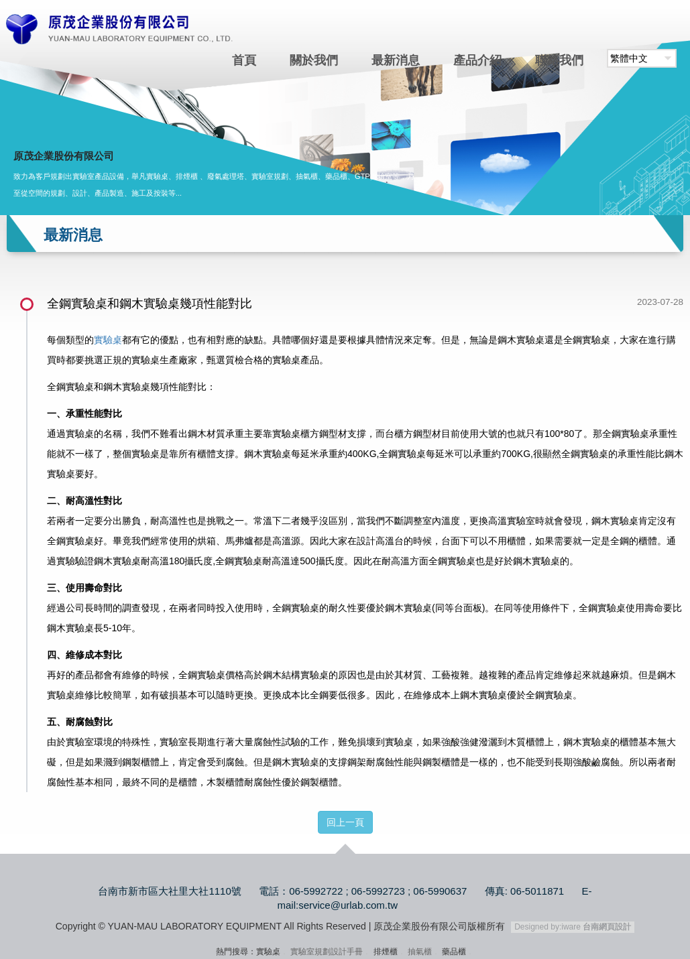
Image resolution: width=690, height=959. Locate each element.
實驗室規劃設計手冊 (326, 951)
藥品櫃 (454, 951)
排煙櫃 (385, 951)
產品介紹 (477, 60)
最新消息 (395, 60)
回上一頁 (345, 822)
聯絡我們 (559, 60)
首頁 (244, 60)
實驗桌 (108, 339)
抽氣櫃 (420, 951)
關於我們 (314, 60)
